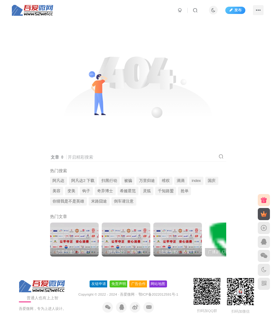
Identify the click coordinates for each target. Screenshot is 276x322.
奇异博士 (105, 191)
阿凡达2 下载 (82, 181)
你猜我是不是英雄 (68, 201)
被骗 (128, 181)
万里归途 (147, 181)
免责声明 (118, 284)
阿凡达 (58, 181)
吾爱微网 (127, 294)
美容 (56, 191)
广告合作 (138, 284)
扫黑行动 (109, 181)
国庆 (212, 181)
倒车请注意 (124, 201)
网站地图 (158, 284)
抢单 (185, 191)
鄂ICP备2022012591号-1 (158, 294)
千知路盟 (166, 191)
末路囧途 (99, 201)
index (196, 181)
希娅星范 (128, 191)
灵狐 (147, 191)
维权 (166, 181)
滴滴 (181, 181)
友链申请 (98, 284)
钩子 (86, 191)
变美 (71, 191)
